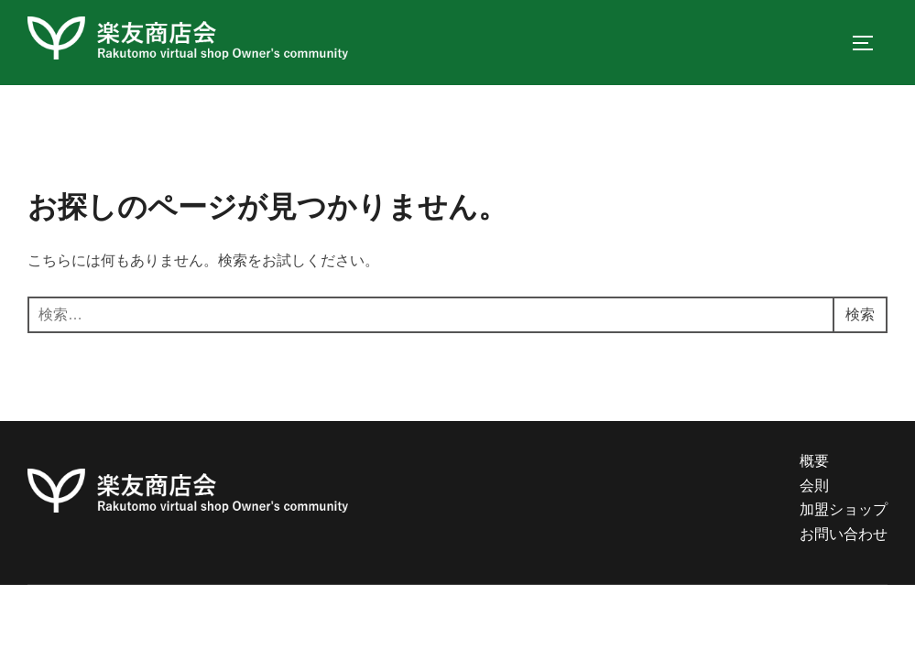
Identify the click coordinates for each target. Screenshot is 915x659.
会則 (814, 485)
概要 (814, 461)
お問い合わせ (844, 534)
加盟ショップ (844, 509)
